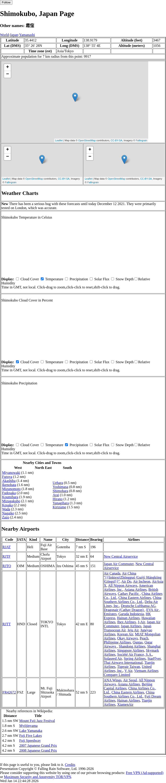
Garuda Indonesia (131, 614)
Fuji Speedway (30, 740)
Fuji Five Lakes (30, 735)
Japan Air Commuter (119, 564)
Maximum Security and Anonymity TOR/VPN (37, 777)
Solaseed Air (113, 658)
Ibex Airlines (126, 622)
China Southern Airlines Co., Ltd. (133, 600)
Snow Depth (125, 279)
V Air (128, 671)
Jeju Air (133, 630)
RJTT (6, 624)
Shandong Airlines (132, 646)
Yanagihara (61, 503)
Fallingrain (141, 140)
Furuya (7, 477)
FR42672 (9, 692)
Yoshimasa (60, 487)
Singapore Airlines (130, 650)
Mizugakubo (11, 501)
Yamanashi (27, 35)
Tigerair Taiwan (128, 667)
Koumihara (10, 497)
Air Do (126, 581)
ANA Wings (113, 680)
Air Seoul (130, 680)
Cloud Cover (29, 279)
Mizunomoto (11, 489)
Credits (70, 765)
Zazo (5, 517)
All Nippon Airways (122, 585)
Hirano (58, 499)
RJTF (6, 556)
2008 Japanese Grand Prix (38, 750)
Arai (56, 495)
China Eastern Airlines (134, 598)
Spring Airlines (135, 658)
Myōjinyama (28, 726)
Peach (144, 638)
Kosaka (7, 505)
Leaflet (59, 140)
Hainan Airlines (128, 618)
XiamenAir (125, 704)
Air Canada (112, 573)
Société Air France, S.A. (134, 654)
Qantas (138, 642)
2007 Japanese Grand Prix (38, 745)
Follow (6, 2)
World (4, 35)
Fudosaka (9, 493)
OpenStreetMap (87, 140)
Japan (14, 35)
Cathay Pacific (129, 594)
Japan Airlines (131, 626)
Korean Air (125, 634)
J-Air (141, 622)
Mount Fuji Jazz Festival (37, 721)
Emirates (110, 614)
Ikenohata (9, 485)
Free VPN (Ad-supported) (144, 773)
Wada (6, 509)
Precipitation (79, 279)
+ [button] (7, 67)
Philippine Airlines (117, 642)
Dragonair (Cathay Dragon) (124, 610)
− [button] (7, 74)
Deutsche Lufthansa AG (138, 606)
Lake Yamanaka (30, 731)
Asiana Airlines (135, 589)
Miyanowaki (11, 473)
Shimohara (60, 491)
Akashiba (9, 481)
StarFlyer (154, 658)
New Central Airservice (121, 556)
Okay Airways (127, 638)
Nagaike (8, 513)
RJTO (6, 566)
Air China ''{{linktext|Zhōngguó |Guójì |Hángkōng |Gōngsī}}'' (133, 577)
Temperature (54, 279)
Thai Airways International (123, 662)
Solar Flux (101, 279)
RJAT (6, 547)
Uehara (58, 483)
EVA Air (152, 610)
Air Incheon (141, 581)
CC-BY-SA (116, 140)
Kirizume (59, 507)
